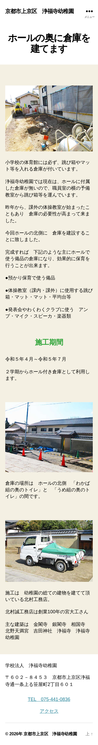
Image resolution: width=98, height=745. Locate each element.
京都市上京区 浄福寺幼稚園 (39, 11)
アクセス (49, 711)
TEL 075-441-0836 (49, 699)
